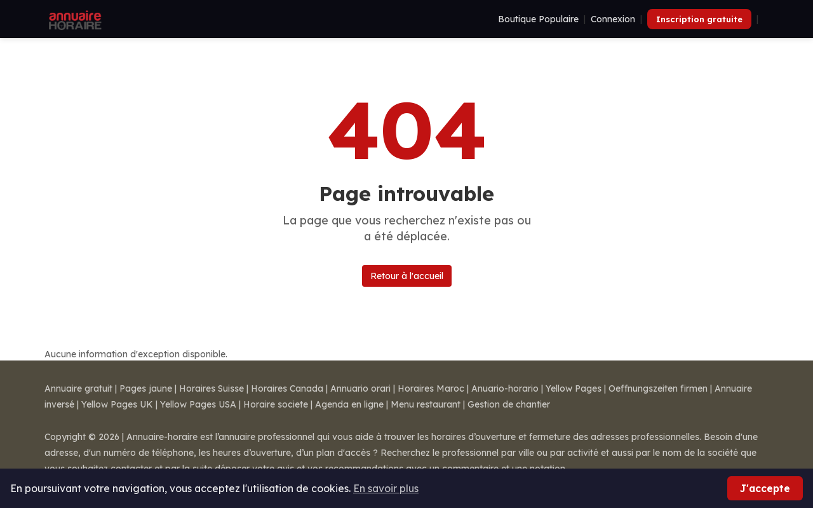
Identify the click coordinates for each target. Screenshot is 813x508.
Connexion (613, 19)
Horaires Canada (287, 388)
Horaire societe (275, 404)
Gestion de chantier (508, 404)
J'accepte (765, 488)
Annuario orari (360, 388)
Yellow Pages (573, 388)
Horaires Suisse (211, 388)
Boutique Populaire (538, 19)
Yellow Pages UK (117, 404)
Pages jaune (145, 388)
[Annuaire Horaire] (73, 19)
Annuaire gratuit (78, 388)
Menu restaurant (425, 404)
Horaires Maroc (431, 388)
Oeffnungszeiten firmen (658, 388)
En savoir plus (386, 488)
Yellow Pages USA (198, 404)
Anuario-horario (505, 388)
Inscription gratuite (699, 19)
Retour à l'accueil (406, 276)
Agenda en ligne (349, 404)
